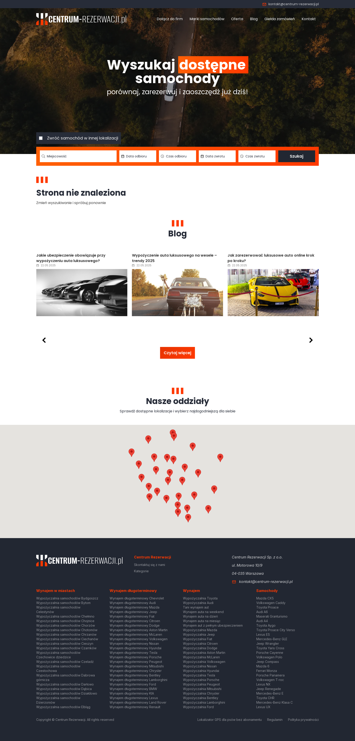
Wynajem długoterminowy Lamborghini (138, 680)
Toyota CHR (265, 698)
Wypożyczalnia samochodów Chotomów (66, 630)
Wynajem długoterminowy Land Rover (138, 702)
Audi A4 (262, 621)
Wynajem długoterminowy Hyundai (135, 648)
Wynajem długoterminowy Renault (135, 707)
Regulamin (275, 720)
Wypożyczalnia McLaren (201, 657)
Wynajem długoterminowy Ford (133, 684)
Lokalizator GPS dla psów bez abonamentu (229, 720)
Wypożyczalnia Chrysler (201, 693)
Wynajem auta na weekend (203, 612)
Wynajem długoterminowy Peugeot (136, 662)
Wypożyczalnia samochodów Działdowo (66, 693)
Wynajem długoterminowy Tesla (133, 652)
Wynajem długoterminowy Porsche (136, 657)
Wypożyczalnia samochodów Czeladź (65, 662)
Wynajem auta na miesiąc (202, 621)
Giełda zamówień (279, 19)
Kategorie (141, 571)
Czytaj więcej (177, 353)
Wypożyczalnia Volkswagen (204, 662)
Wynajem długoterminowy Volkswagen (139, 639)
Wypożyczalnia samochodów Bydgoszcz (67, 598)
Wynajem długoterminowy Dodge (135, 625)
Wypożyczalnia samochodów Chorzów (65, 625)
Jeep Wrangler (267, 643)
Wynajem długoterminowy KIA (132, 693)
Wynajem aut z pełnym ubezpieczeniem (213, 625)
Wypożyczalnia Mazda (200, 630)
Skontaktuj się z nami (149, 565)
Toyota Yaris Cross (270, 648)
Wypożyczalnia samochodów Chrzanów (66, 634)
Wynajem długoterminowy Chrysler (136, 671)
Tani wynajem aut (196, 607)
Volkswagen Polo (269, 657)
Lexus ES (263, 634)
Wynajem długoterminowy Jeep (133, 612)
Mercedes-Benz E (269, 693)
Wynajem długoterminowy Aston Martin (139, 630)
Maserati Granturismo (272, 616)
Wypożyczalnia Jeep (199, 634)
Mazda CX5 (265, 598)
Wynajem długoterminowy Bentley (135, 675)
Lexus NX (263, 684)
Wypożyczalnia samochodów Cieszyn (64, 643)
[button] (198, 473)
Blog (254, 19)
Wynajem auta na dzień (200, 616)
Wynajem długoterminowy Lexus (134, 698)
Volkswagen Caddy (270, 603)
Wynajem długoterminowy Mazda (134, 607)
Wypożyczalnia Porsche (201, 680)
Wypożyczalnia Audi (198, 603)
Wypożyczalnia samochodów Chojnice (65, 621)
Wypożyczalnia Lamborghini (204, 702)
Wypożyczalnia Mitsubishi (202, 689)
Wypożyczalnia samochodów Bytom (63, 603)
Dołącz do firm (170, 19)
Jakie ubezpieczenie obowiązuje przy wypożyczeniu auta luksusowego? (166, 258)
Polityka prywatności (303, 720)
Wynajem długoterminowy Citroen (135, 621)
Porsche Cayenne (269, 652)
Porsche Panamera (270, 675)
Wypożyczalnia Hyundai (201, 671)
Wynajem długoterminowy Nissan (134, 643)
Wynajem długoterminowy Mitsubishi (137, 666)
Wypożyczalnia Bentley (200, 698)
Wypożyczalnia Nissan (200, 666)
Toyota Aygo (266, 625)
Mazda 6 (262, 666)
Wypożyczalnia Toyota (200, 598)
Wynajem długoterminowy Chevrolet (137, 598)
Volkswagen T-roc (270, 680)
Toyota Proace (267, 607)
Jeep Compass (267, 662)
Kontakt (309, 19)
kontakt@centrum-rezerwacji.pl (290, 4)
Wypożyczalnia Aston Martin (204, 652)
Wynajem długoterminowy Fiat (132, 616)
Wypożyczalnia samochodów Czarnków (66, 648)
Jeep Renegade (268, 689)
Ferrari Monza (266, 671)
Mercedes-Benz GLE (271, 639)
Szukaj (296, 156)
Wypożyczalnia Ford (198, 707)
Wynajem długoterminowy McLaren (136, 634)
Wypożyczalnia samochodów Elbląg (63, 707)
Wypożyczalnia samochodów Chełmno (65, 616)
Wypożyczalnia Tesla (199, 675)
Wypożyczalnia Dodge (200, 648)
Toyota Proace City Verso (275, 630)
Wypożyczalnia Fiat (197, 639)
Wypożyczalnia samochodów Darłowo (65, 684)
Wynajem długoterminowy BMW (133, 689)
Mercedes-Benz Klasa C (274, 702)
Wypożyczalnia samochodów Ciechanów (67, 639)
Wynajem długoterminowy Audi (133, 603)
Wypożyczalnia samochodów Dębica (64, 689)
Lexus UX (263, 707)
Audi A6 (262, 612)
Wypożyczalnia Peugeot (201, 684)
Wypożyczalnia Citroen (200, 643)
